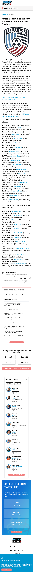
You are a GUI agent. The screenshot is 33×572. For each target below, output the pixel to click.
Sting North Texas (17, 399)
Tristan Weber (17, 186)
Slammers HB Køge (17, 408)
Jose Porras (17, 237)
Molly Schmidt (20, 242)
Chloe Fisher (15, 414)
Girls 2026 (24, 357)
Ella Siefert (15, 388)
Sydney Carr (23, 182)
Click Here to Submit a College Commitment (16, 368)
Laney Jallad (15, 465)
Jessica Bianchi (17, 165)
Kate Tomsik (15, 448)
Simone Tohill (16, 405)
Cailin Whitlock (16, 422)
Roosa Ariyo (22, 173)
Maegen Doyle (17, 138)
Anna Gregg (17, 224)
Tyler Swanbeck (18, 259)
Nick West (15, 143)
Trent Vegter (15, 228)
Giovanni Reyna (14, 195)
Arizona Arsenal (16, 451)
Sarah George (21, 255)
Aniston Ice (15, 439)
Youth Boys (5, 14)
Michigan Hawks (16, 468)
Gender (9, 383)
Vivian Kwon (15, 396)
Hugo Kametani (21, 169)
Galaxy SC (14, 416)
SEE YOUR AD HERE (16, 342)
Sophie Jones (13, 200)
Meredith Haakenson (19, 263)
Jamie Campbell (15, 160)
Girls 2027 (8, 357)
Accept (6, 569)
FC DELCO (14, 433)
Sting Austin (15, 391)
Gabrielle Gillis (18, 233)
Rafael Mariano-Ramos (22, 248)
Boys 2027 (8, 362)
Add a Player (16, 531)
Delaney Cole (18, 147)
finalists (20, 127)
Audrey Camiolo (16, 456)
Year (16, 383)
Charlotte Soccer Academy (19, 425)
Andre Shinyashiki (16, 211)
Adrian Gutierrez (14, 151)
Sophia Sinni (15, 431)
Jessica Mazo (17, 191)
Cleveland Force (16, 442)
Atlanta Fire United (17, 459)
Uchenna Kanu (15, 156)
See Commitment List (16, 474)
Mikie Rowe (15, 134)
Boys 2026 (24, 362)
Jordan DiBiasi (17, 215)
